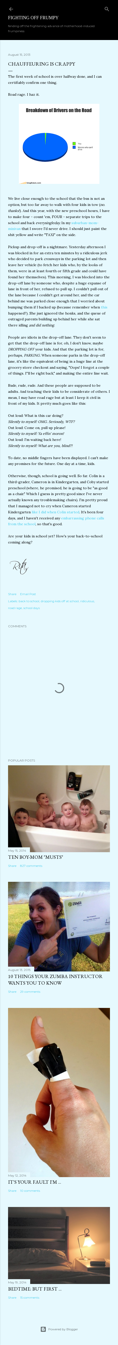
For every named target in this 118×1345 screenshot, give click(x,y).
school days (31, 608)
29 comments (30, 991)
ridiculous (87, 601)
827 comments (31, 866)
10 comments (30, 1191)
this (104, 307)
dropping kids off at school (60, 601)
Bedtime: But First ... (35, 1288)
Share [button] (12, 594)
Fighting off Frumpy (33, 17)
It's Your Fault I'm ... (34, 1182)
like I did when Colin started (55, 512)
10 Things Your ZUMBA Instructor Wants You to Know (55, 979)
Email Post (28, 594)
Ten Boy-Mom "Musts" (35, 857)
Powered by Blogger (59, 1329)
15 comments (29, 1297)
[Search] (107, 8)
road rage (15, 608)
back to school (29, 601)
